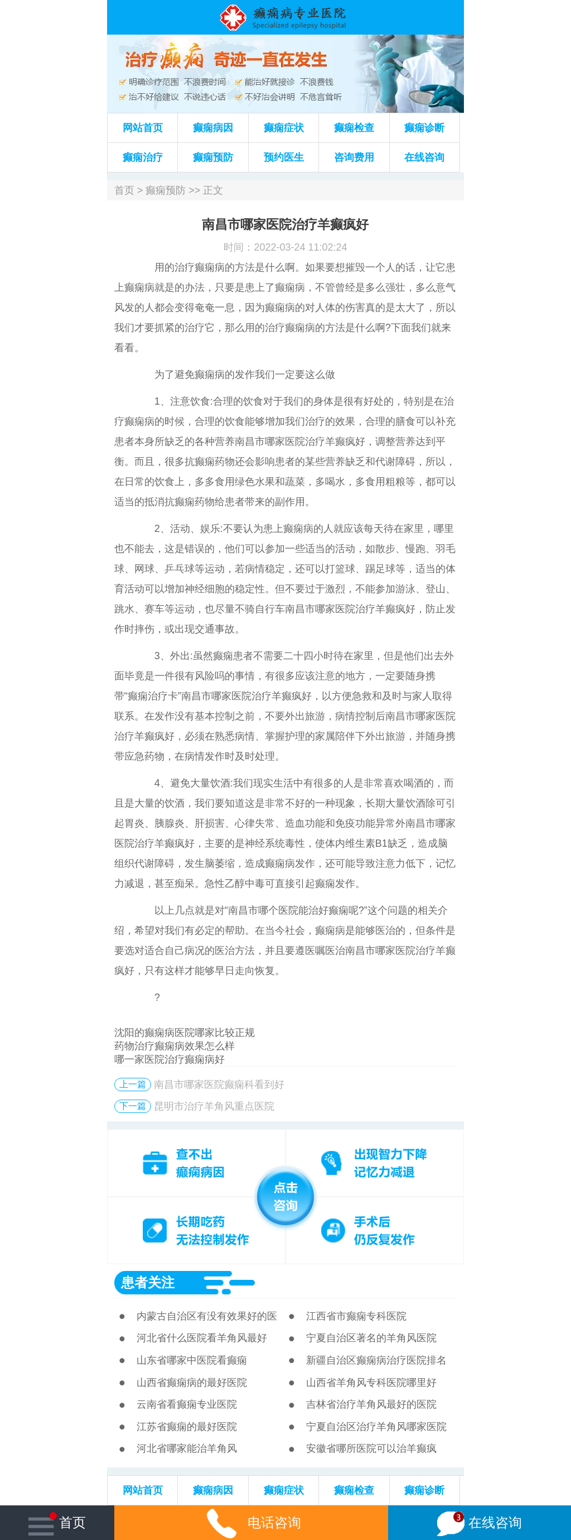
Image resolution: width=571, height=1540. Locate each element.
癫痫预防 (213, 157)
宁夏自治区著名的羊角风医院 (371, 1338)
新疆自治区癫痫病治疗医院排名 (376, 1360)
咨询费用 (354, 157)
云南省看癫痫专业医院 (187, 1404)
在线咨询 (424, 157)
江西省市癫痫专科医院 (356, 1316)
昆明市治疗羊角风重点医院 (214, 1106)
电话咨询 (251, 1522)
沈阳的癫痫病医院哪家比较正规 (184, 1032)
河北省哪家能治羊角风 (187, 1448)
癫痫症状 (284, 127)
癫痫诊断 (424, 127)
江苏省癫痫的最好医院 (187, 1426)
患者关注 (148, 1282)
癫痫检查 (354, 127)
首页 (124, 190)
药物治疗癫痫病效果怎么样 (174, 1046)
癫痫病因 (213, 127)
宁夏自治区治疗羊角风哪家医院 (376, 1426)
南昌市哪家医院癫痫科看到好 (219, 1084)
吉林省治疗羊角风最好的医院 (371, 1404)
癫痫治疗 (143, 157)
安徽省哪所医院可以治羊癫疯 (371, 1448)
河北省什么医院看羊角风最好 (202, 1338)
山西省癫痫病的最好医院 (192, 1382)
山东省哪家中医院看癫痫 (192, 1360)
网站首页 (143, 127)
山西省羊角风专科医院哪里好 (371, 1382)
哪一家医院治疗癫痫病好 (169, 1059)
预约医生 (284, 157)
